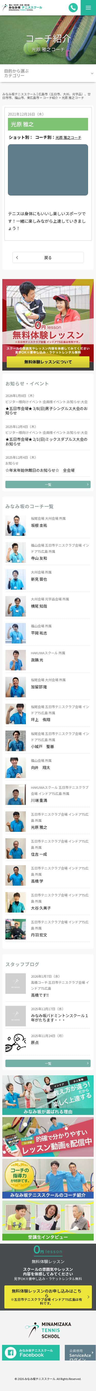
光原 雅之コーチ (68, 137)
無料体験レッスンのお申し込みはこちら (46, 1297)
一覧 (48, 484)
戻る (48, 257)
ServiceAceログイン (80, 1354)
